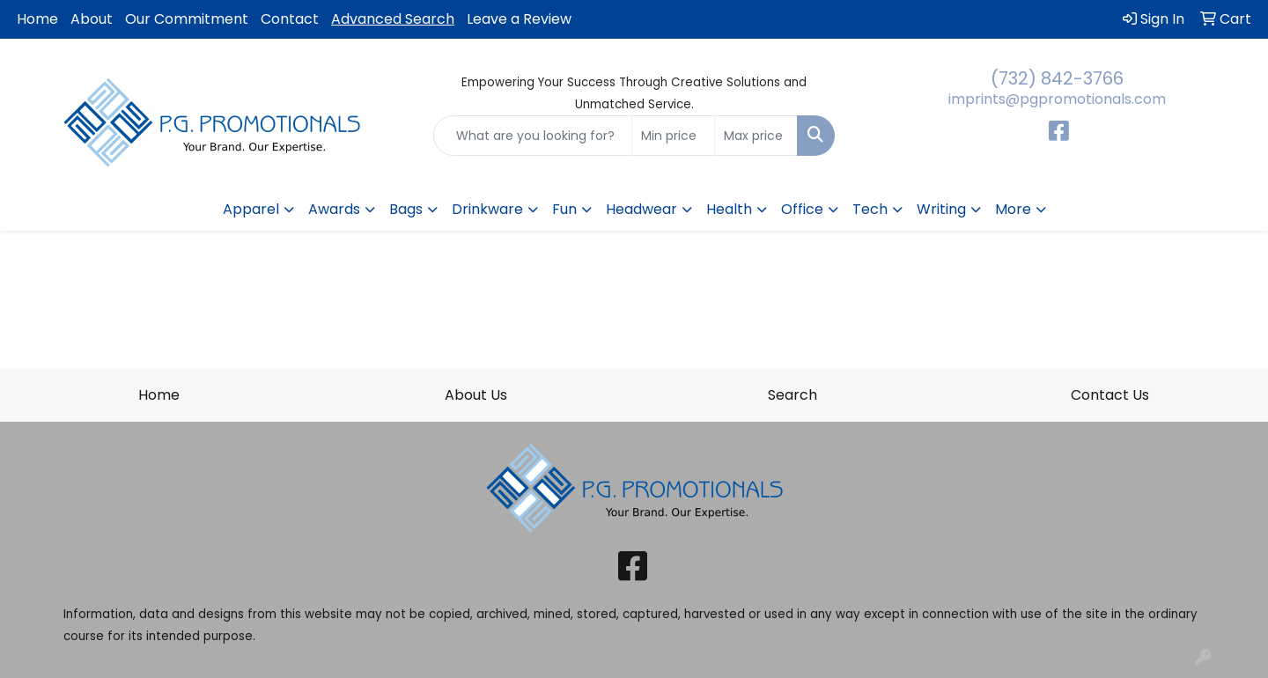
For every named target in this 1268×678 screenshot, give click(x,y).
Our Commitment (186, 19)
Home (37, 19)
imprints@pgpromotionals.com (1057, 99)
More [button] (1013, 209)
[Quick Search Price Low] (673, 135)
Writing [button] (941, 209)
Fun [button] (564, 209)
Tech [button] (870, 209)
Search (792, 395)
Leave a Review (519, 19)
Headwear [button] (641, 209)
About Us (476, 395)
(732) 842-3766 (1057, 78)
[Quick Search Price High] (756, 135)
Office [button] (802, 209)
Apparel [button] (251, 209)
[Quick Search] (532, 135)
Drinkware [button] (487, 209)
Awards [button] (334, 209)
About (91, 19)
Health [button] (729, 209)
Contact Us (1110, 395)
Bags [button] (406, 209)
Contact (290, 19)
